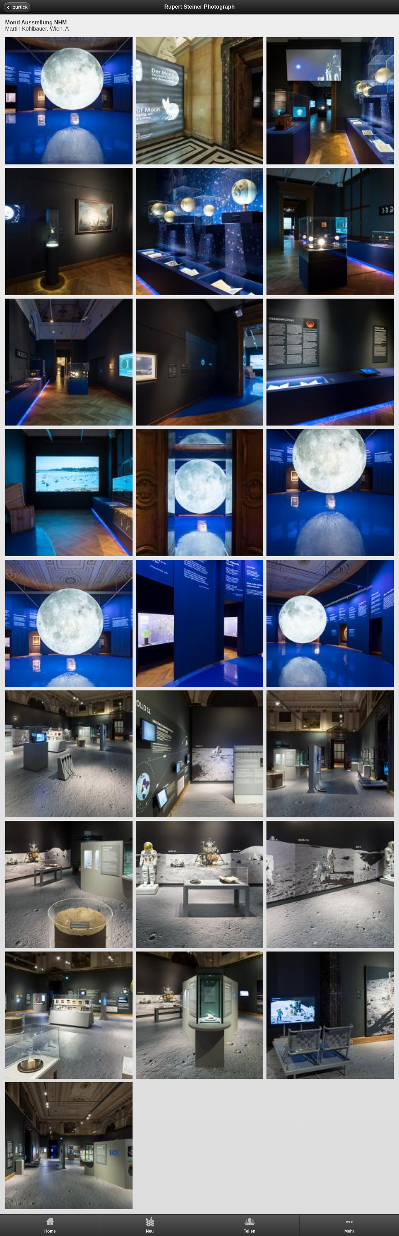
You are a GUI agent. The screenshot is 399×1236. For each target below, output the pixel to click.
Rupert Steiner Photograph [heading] (199, 7)
